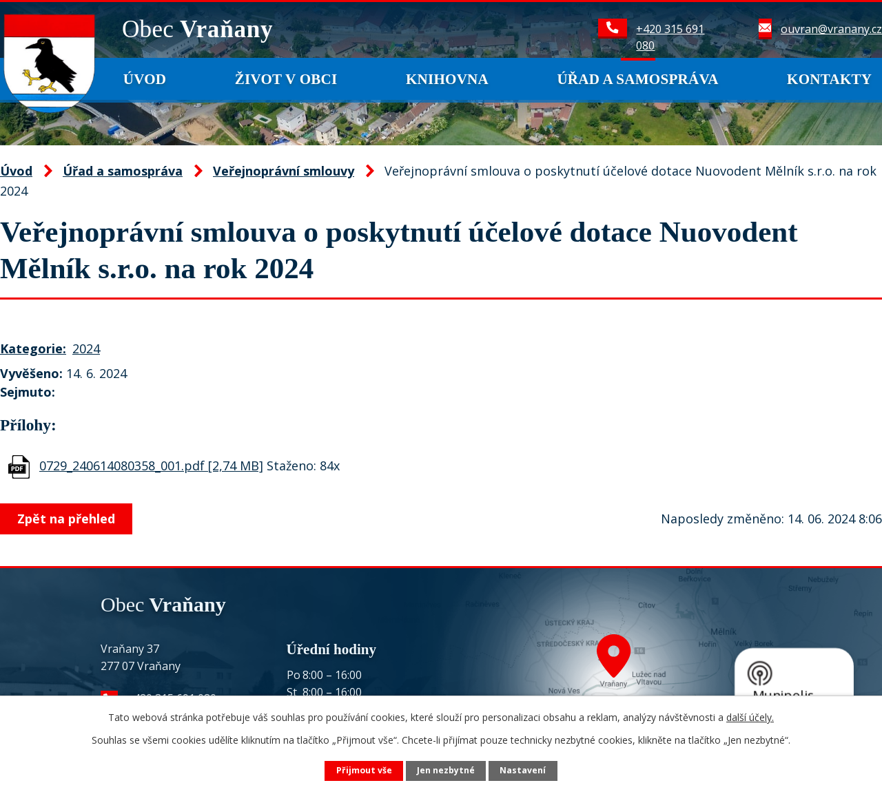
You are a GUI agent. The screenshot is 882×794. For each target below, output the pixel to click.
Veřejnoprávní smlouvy (283, 171)
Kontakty (829, 79)
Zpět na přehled (67, 518)
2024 (86, 348)
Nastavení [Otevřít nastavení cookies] (523, 770)
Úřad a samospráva (637, 79)
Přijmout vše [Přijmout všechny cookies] (364, 770)
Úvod (145, 79)
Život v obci (286, 79)
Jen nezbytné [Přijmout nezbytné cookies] (446, 770)
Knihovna (447, 79)
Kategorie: (33, 348)
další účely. (750, 717)
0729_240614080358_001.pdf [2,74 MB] (151, 465)
